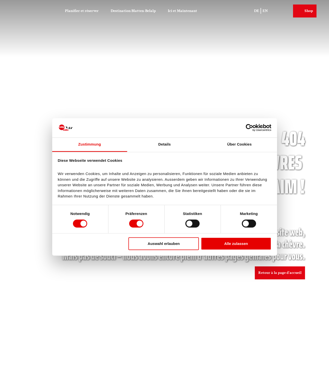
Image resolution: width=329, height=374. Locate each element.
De (256, 10)
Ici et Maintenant (182, 10)
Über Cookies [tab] (239, 144)
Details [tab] (164, 144)
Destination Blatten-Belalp (133, 10)
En (265, 10)
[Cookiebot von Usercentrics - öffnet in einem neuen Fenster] (249, 128)
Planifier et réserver (82, 10)
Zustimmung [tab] (89, 144)
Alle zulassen (236, 243)
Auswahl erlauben (164, 243)
